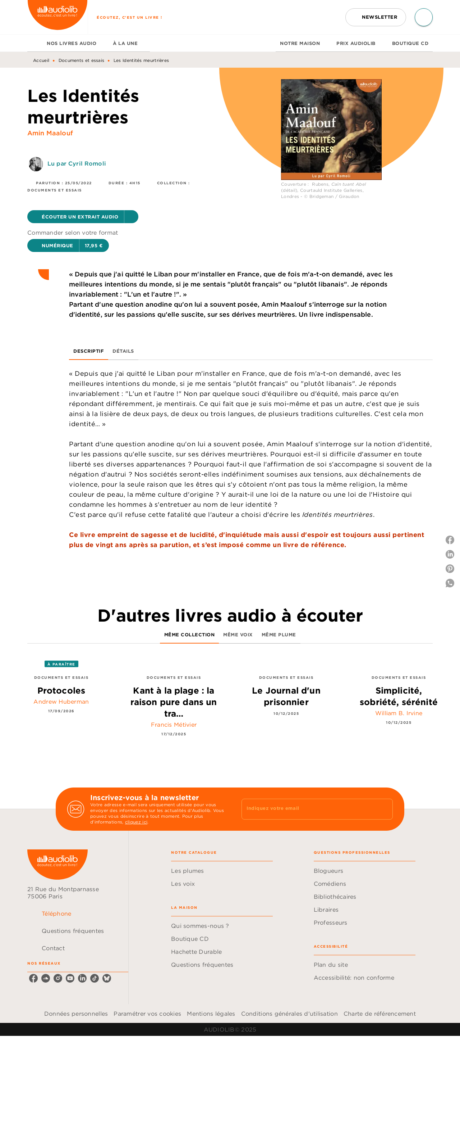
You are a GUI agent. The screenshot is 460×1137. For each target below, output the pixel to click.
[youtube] (70, 978)
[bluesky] (107, 978)
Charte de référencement (380, 1013)
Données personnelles (76, 1013)
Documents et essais (82, 60)
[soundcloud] (46, 978)
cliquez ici (136, 822)
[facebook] (33, 978)
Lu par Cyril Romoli (76, 163)
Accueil (41, 60)
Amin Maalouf (50, 133)
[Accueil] (57, 17)
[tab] (34, 43)
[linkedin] (82, 978)
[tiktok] (94, 978)
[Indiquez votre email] (308, 809)
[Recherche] (424, 17)
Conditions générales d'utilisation (289, 1013)
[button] (375, 17)
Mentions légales (211, 1013)
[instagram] (58, 978)
